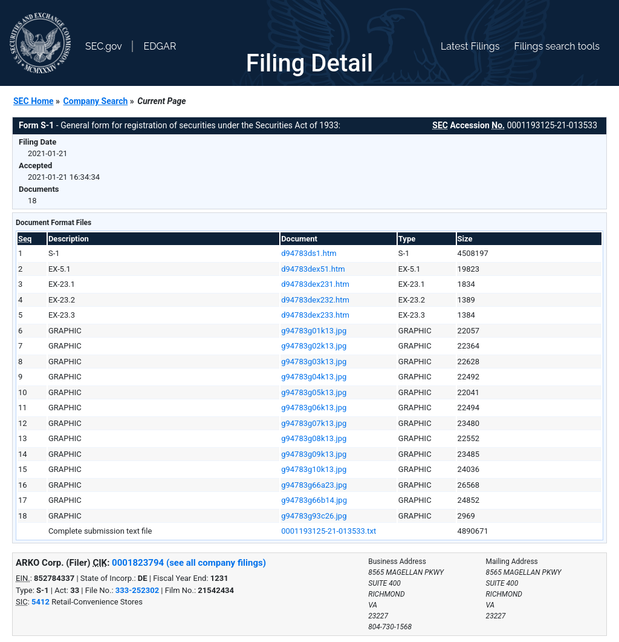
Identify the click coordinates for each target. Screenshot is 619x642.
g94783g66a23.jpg (314, 485)
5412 (40, 601)
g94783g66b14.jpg (314, 500)
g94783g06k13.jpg (313, 407)
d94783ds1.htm (308, 253)
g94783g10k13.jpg (313, 469)
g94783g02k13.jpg (313, 345)
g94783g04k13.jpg (313, 376)
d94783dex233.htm (315, 314)
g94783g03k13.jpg (313, 361)
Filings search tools (557, 46)
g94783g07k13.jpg (313, 423)
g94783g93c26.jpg (313, 515)
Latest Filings (470, 46)
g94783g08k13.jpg (313, 438)
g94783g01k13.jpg (313, 330)
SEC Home (33, 101)
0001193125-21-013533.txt (328, 531)
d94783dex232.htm (315, 299)
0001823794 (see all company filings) (189, 562)
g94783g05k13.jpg (313, 392)
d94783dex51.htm (313, 269)
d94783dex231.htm (315, 284)
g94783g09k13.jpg (313, 454)
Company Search (95, 101)
